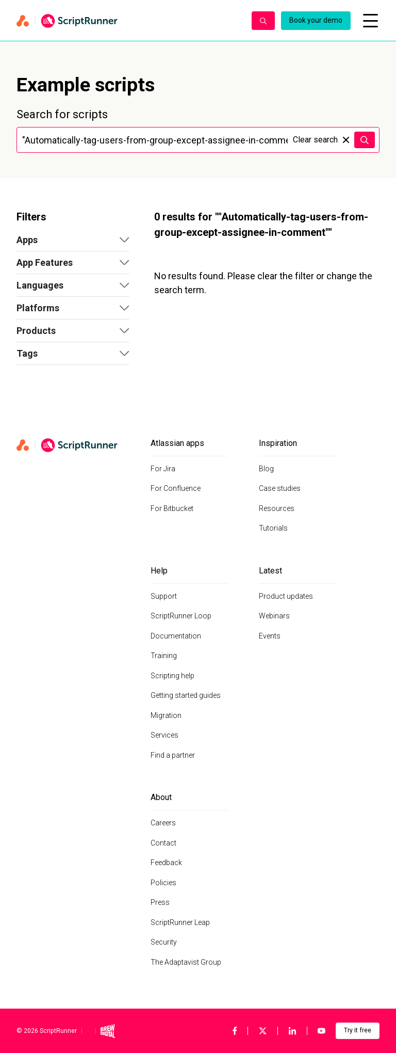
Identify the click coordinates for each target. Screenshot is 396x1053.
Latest (270, 571)
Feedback (166, 862)
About (161, 797)
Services (164, 735)
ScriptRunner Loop (181, 616)
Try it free (357, 1030)
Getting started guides (186, 695)
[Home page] (128, 20)
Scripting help (172, 676)
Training (164, 655)
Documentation (176, 636)
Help (159, 571)
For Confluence (176, 488)
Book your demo (315, 20)
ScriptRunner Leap (180, 922)
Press (160, 902)
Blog (266, 469)
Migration (166, 715)
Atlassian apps (177, 443)
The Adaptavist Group (186, 962)
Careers (163, 823)
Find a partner (173, 755)
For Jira (163, 469)
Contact (163, 843)
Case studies (280, 488)
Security (164, 942)
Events (269, 636)
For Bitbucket (172, 508)
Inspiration (278, 443)
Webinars (274, 616)
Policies (163, 883)
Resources (276, 508)
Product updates (286, 596)
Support (164, 596)
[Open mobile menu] (370, 20)
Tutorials (273, 528)
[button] (72, 240)
